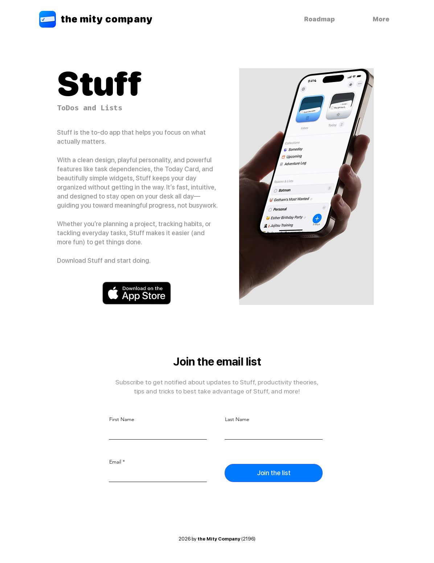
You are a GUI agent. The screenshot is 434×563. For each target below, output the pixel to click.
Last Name (237, 419)
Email (115, 461)
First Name (121, 419)
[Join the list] (274, 473)
